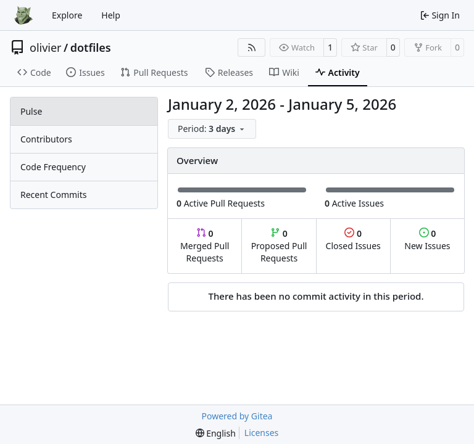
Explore (67, 15)
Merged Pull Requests (204, 246)
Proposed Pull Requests (279, 246)
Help (110, 15)
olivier (46, 47)
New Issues (427, 240)
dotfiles (90, 47)
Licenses (261, 432)
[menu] (212, 129)
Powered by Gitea (237, 416)
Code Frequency (53, 167)
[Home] (23, 15)
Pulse (31, 111)
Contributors (46, 139)
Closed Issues (353, 240)
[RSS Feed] (252, 47)
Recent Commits (53, 194)
